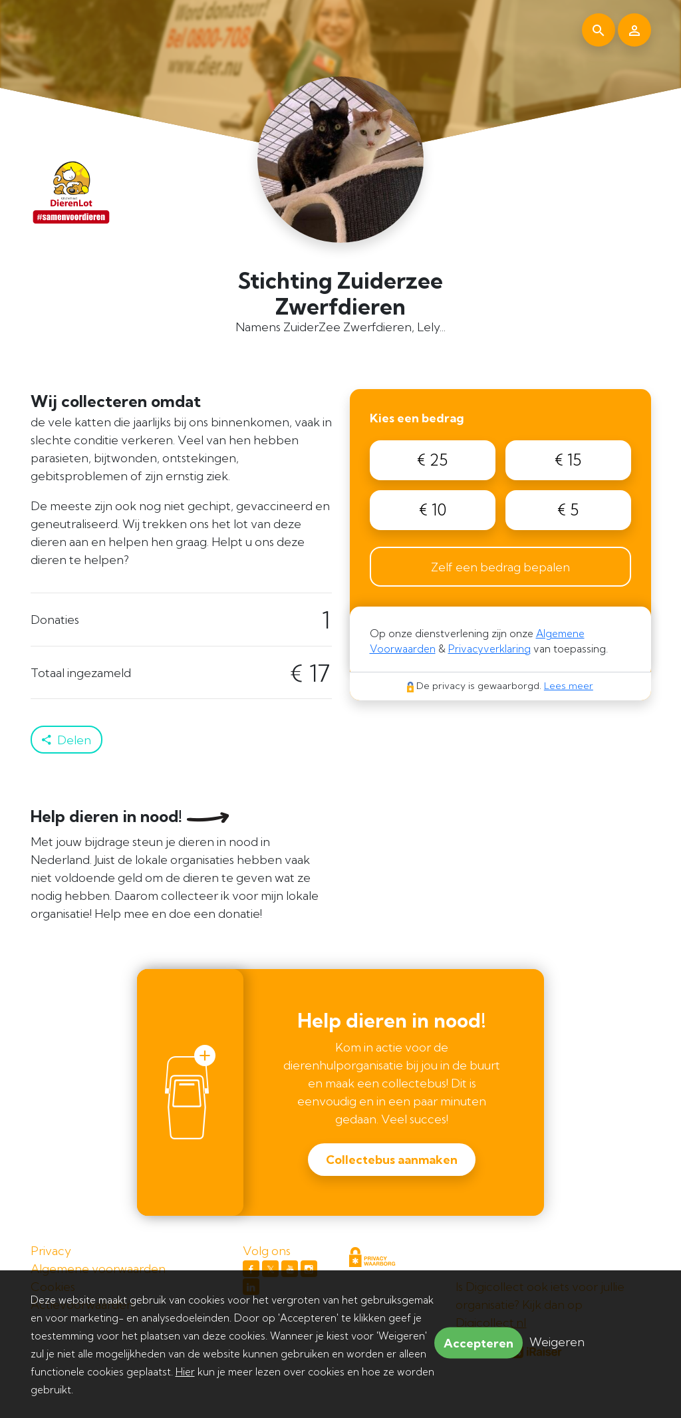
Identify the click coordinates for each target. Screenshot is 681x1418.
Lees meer (568, 686)
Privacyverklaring (489, 648)
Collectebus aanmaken (392, 1159)
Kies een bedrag (417, 418)
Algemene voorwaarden (98, 1268)
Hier (185, 1371)
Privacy (51, 1250)
